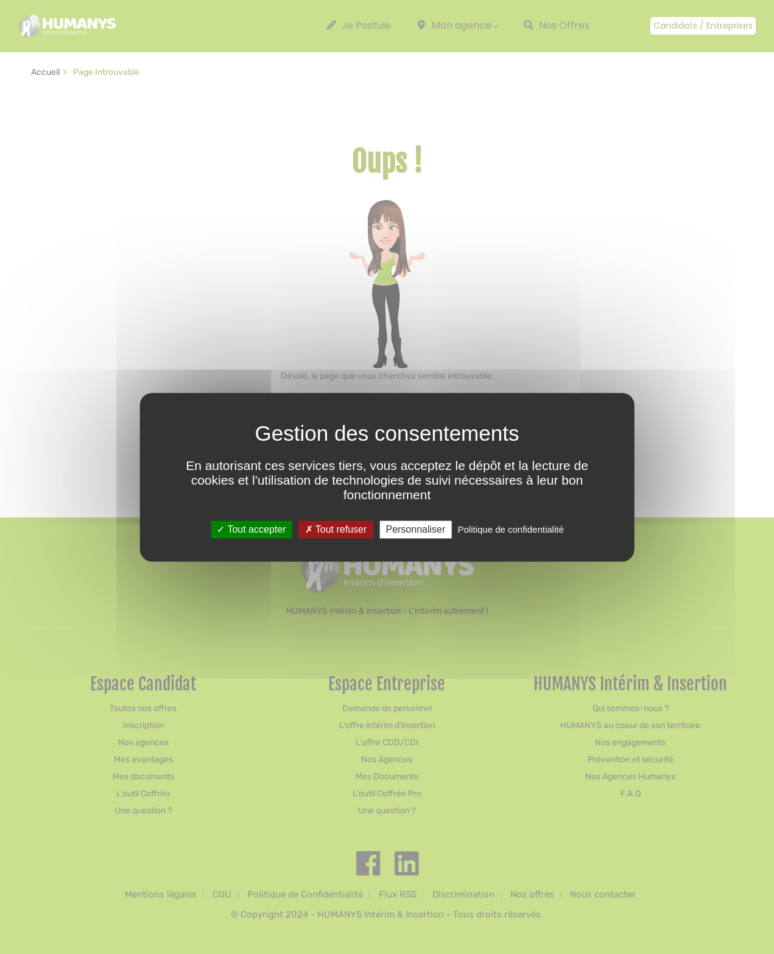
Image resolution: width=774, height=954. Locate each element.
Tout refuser (336, 529)
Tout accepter (251, 529)
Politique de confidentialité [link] (510, 529)
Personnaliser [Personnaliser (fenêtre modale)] (415, 529)
